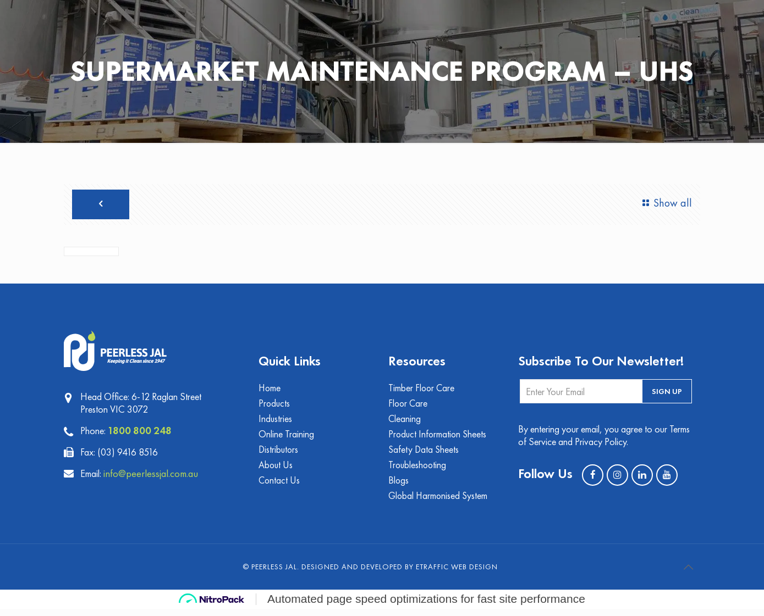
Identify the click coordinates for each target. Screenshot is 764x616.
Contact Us (280, 486)
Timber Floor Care (422, 391)
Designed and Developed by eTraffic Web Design (399, 574)
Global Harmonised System (439, 502)
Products (275, 407)
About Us (276, 470)
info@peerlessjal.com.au (156, 476)
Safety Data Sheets (424, 454)
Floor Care (408, 407)
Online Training (286, 438)
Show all (664, 203)
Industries (276, 423)
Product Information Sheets (438, 438)
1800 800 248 (140, 433)
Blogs (398, 486)
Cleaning (404, 423)
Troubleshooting (418, 470)
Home (270, 391)
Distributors (279, 454)
